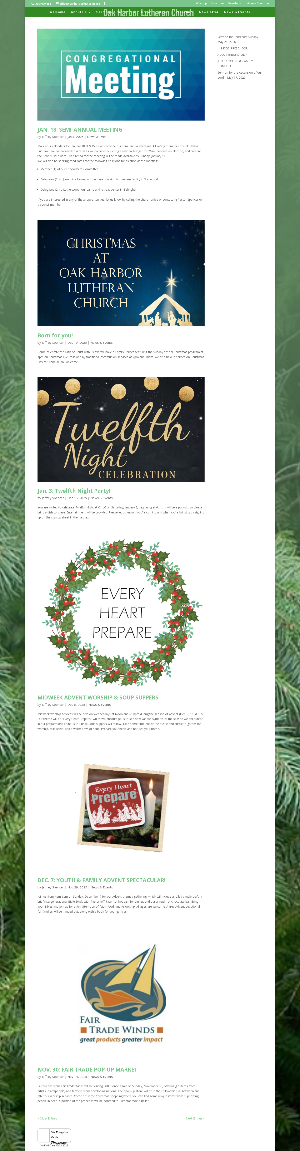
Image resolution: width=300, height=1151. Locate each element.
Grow (145, 12)
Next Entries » (195, 1118)
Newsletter (235, 3)
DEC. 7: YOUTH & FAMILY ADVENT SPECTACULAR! (102, 880)
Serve (160, 12)
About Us (79, 12)
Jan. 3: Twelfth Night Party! (74, 490)
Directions (217, 3)
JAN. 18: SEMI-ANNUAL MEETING (80, 129)
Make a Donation (257, 3)
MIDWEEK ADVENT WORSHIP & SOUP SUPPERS (98, 697)
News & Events (237, 12)
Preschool (184, 12)
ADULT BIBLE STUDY (232, 55)
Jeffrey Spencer (53, 137)
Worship (201, 3)
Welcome (57, 12)
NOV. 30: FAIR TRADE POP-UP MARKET (88, 1069)
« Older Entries (47, 1118)
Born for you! (55, 335)
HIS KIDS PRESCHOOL (233, 48)
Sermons (104, 12)
